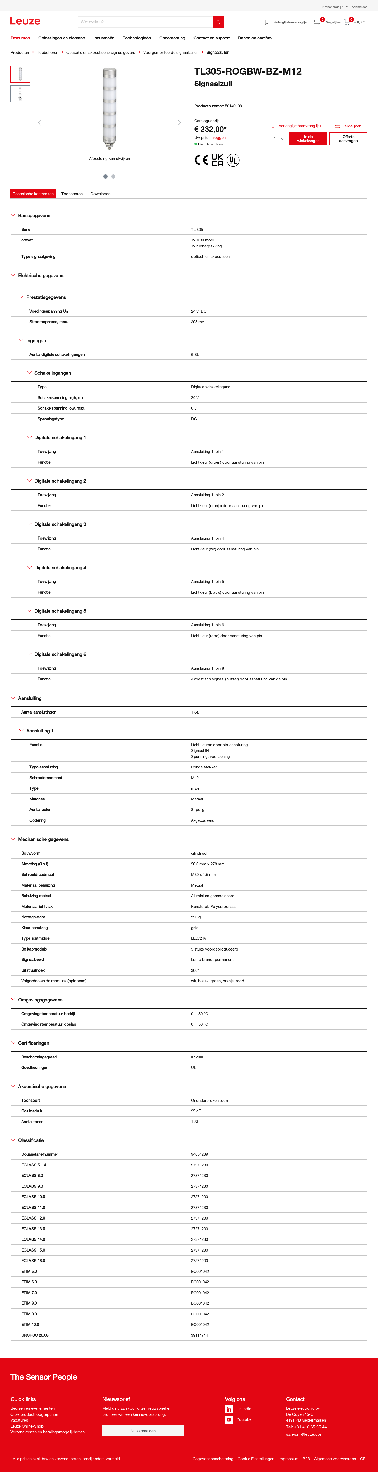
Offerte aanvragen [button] (348, 138)
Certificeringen (30, 1043)
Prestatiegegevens (42, 297)
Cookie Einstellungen (256, 1458)
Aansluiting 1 (36, 731)
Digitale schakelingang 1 (56, 437)
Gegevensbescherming (213, 1458)
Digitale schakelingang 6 (56, 654)
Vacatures (19, 1420)
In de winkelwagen (308, 138)
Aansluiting (26, 698)
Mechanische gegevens (40, 839)
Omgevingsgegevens (36, 1000)
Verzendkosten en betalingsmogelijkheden (47, 1431)
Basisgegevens (30, 215)
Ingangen (32, 340)
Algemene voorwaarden (335, 1458)
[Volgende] (179, 122)
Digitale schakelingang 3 (56, 524)
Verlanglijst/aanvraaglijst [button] (296, 125)
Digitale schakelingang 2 (56, 481)
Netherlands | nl (333, 6)
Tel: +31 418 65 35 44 (306, 1426)
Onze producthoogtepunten (34, 1414)
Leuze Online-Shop (27, 1426)
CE (362, 1458)
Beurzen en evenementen (32, 1408)
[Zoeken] (218, 22)
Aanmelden (360, 6)
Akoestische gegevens (38, 1086)
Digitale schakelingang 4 (56, 567)
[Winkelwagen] (354, 22)
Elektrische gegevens (37, 275)
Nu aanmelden (143, 1430)
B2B (306, 1458)
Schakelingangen (49, 373)
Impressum (288, 1458)
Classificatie (27, 1140)
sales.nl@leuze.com (305, 1434)
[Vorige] (39, 122)
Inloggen (218, 137)
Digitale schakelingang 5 (56, 611)
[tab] (33, 193)
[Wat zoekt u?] (146, 22)
